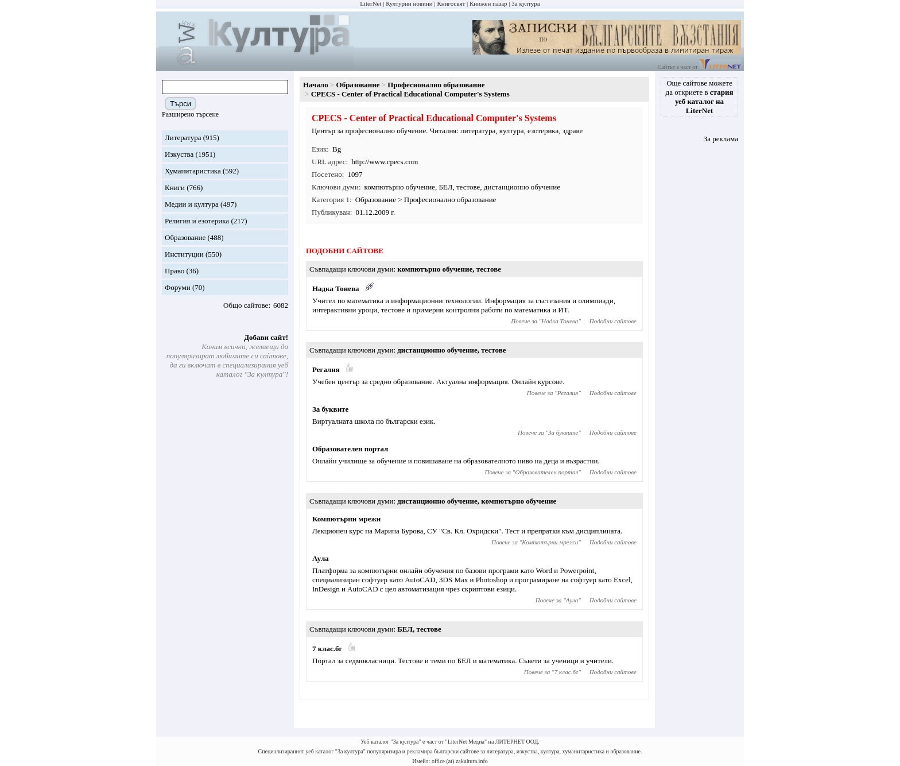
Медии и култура (192, 204)
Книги (175, 187)
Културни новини (409, 3)
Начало (315, 84)
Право (174, 270)
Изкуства (179, 154)
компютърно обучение (399, 187)
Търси (180, 103)
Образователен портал (350, 448)
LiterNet (370, 3)
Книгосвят (451, 3)
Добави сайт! (266, 337)
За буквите (330, 409)
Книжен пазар (488, 3)
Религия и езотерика (197, 220)
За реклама (721, 138)
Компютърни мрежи (346, 518)
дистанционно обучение (522, 187)
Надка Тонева (335, 288)
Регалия (326, 369)
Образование (185, 237)
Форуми (178, 287)
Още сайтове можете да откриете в (700, 97)
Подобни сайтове (613, 321)
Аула (320, 558)
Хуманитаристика (193, 171)
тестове (468, 187)
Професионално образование (436, 84)
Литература (183, 137)
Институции (184, 254)
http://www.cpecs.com (384, 161)
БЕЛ (445, 187)
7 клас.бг (327, 648)
